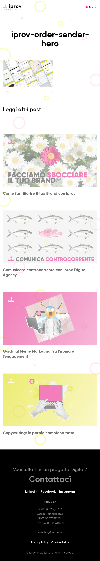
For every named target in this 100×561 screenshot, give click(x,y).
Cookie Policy (60, 542)
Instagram (67, 491)
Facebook (48, 491)
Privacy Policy (39, 542)
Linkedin (31, 491)
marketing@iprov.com (50, 532)
